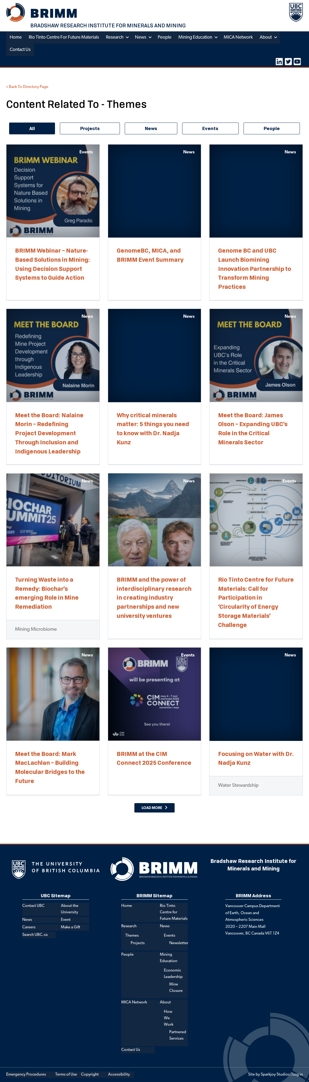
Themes (132, 936)
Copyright (90, 1075)
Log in (297, 1075)
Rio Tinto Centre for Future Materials (64, 37)
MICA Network (238, 37)
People (164, 37)
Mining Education (195, 37)
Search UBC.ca (34, 935)
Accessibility (119, 1075)
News (140, 37)
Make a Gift (70, 927)
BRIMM (54, 13)
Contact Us (20, 49)
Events (169, 936)
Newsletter (178, 943)
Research (114, 37)
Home (16, 37)
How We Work (168, 1018)
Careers (28, 927)
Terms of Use (66, 1075)
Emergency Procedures (26, 1075)
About (266, 37)
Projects (138, 943)
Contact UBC (33, 906)
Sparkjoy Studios (275, 1075)
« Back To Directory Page (27, 87)
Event (66, 920)
